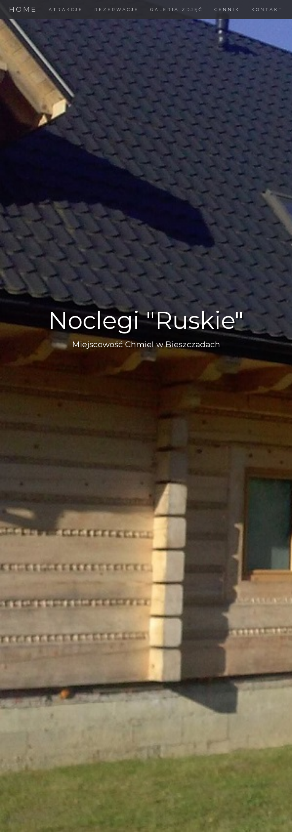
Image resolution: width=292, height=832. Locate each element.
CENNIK (227, 9)
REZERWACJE (116, 9)
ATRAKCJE (66, 9)
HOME (23, 9)
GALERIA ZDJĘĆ (176, 9)
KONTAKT (267, 9)
